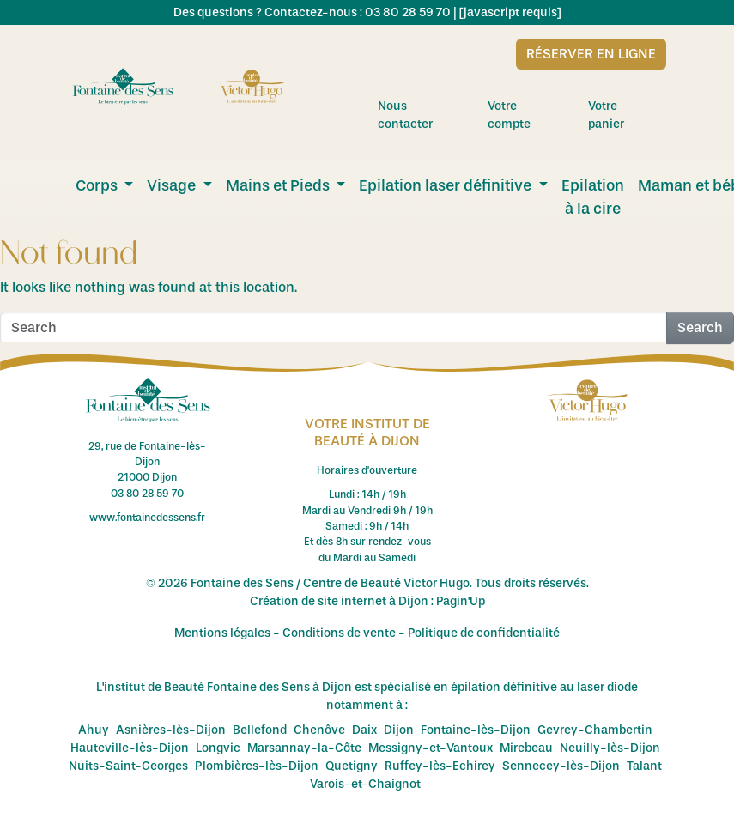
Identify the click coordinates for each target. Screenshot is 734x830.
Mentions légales (222, 633)
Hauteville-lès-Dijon (129, 748)
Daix (364, 730)
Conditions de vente (339, 633)
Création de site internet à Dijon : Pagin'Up (367, 601)
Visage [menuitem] (173, 185)
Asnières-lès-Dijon (171, 730)
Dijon (399, 730)
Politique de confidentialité (484, 633)
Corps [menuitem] (98, 185)
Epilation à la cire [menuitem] (592, 197)
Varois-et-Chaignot (365, 784)
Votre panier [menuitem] (627, 115)
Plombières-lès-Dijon (256, 766)
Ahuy (93, 730)
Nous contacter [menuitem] (424, 115)
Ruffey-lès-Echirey (440, 766)
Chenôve (319, 730)
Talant (644, 766)
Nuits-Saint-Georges (128, 766)
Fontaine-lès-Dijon (476, 730)
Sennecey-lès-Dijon (561, 766)
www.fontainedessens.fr (147, 518)
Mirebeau (526, 748)
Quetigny (351, 766)
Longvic (218, 748)
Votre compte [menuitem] (529, 115)
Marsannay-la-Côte (304, 748)
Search (700, 327)
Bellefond (260, 730)
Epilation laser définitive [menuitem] (447, 185)
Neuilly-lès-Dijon (610, 748)
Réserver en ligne (591, 53)
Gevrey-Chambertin (594, 730)
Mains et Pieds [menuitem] (279, 185)
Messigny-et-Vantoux (430, 748)
